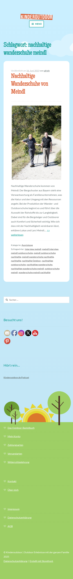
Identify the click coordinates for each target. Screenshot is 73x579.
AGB (10, 526)
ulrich (47, 70)
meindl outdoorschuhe (22, 253)
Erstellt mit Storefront (41, 561)
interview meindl (33, 249)
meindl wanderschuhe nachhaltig (38, 257)
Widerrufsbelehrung (18, 462)
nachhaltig (16, 260)
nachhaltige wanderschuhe (39, 264)
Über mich (13, 489)
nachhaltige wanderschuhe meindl (27, 268)
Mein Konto (14, 436)
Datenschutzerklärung (19, 517)
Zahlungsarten (15, 444)
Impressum (14, 509)
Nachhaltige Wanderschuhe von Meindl (29, 84)
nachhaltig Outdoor (31, 260)
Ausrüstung (27, 245)
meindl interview (50, 249)
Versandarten (15, 453)
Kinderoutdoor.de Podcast (16, 377)
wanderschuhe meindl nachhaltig (34, 272)
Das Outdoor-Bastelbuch (21, 427)
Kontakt (12, 481)
